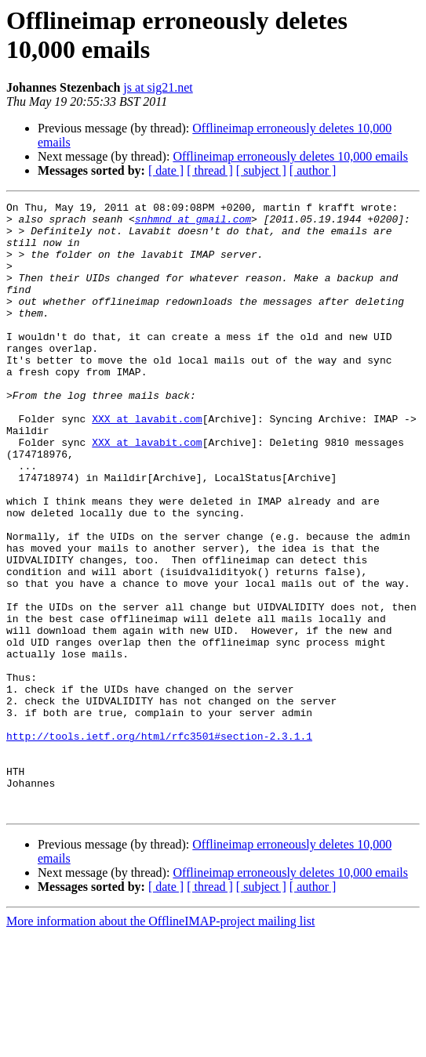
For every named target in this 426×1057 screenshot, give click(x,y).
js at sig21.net (157, 87)
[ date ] (166, 170)
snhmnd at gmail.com (193, 223)
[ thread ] (210, 170)
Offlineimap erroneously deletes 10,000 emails (290, 156)
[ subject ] (261, 170)
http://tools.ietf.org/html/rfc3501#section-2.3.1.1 (159, 844)
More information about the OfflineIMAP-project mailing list (160, 1043)
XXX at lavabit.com (147, 463)
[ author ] (313, 170)
